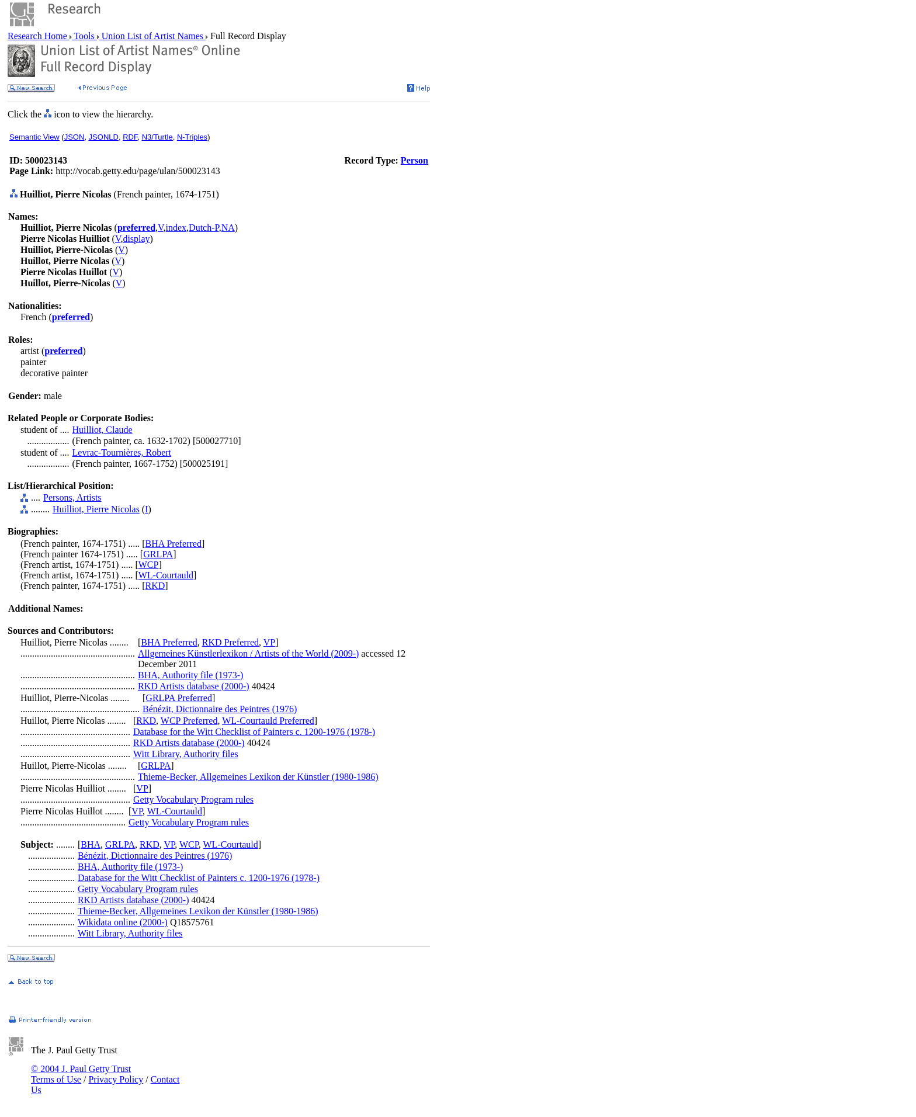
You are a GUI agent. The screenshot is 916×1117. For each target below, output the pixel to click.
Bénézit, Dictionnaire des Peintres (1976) (220, 709)
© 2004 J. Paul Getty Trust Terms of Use (81, 1074)
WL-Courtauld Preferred (268, 721)
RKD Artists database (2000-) (193, 686)
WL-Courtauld (165, 575)
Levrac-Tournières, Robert (121, 452)
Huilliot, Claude (102, 430)
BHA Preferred (173, 544)
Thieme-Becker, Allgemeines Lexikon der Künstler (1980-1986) (258, 777)
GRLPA (158, 554)
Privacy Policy (115, 1079)
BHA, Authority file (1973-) (190, 675)
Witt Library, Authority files (185, 754)
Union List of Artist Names (152, 36)
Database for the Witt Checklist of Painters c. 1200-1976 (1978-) (254, 732)
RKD (155, 586)
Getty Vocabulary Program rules (193, 799)
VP (269, 642)
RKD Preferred (230, 642)
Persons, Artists (72, 497)
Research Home (39, 36)
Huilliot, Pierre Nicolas (96, 509)
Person (414, 160)
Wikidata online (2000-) (123, 922)
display (136, 239)
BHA (90, 844)
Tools (84, 36)
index (176, 228)
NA (228, 228)
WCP (148, 565)
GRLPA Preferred (178, 698)
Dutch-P (204, 228)
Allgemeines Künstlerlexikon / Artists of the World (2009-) (248, 653)
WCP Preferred (189, 721)
